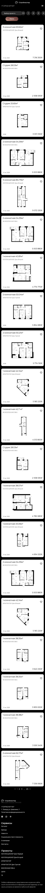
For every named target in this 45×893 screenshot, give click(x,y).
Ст (23, 13)
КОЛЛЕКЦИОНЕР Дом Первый (12, 854)
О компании (5, 840)
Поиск (12, 19)
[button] (42, 5)
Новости (4, 833)
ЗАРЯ (3, 872)
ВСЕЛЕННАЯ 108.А (8, 868)
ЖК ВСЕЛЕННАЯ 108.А (10, 68)
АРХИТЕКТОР (6, 861)
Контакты (4, 844)
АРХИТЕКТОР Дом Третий (10, 865)
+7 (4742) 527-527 (7, 6)
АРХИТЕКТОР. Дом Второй (11, 374)
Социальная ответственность (12, 837)
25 (27, 789)
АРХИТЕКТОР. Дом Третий (11, 106)
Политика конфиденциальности (13, 812)
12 (2, 875)
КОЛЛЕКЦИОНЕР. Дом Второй (13, 30)
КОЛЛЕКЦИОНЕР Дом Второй (12, 857)
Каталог (4, 826)
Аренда (4, 830)
